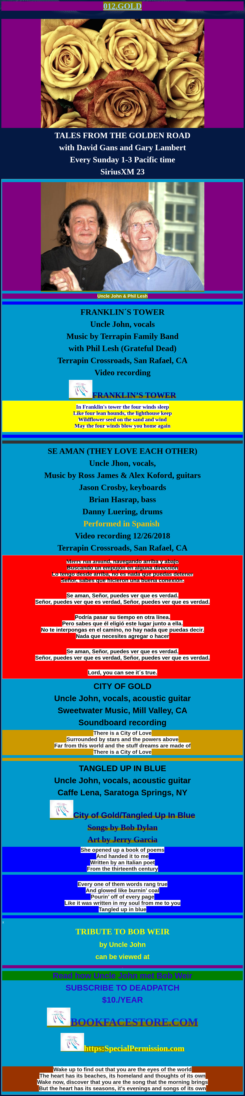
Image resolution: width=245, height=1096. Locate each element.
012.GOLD (122, 6)
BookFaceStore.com (134, 1022)
